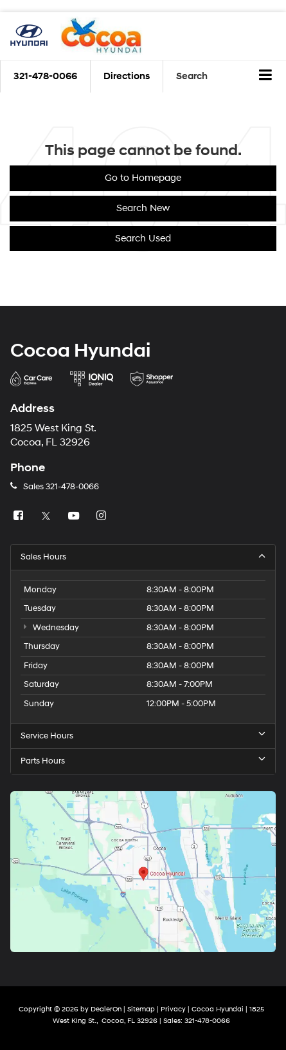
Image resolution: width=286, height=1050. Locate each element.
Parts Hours (143, 760)
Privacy (173, 1009)
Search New (143, 208)
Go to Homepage (143, 178)
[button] (45, 76)
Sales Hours (143, 556)
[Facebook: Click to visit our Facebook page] (20, 516)
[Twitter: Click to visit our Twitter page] (47, 516)
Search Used (143, 238)
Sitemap (141, 1009)
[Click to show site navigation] (266, 77)
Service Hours (143, 735)
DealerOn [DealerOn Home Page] (106, 1009)
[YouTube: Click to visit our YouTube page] (75, 516)
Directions (126, 76)
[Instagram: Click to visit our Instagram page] (103, 516)
